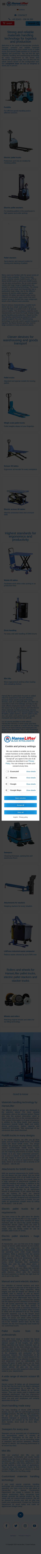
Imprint (15, 817)
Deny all (20, 812)
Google (13, 784)
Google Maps (15, 790)
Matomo (13, 778)
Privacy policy (23, 817)
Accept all (20, 805)
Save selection (20, 798)
